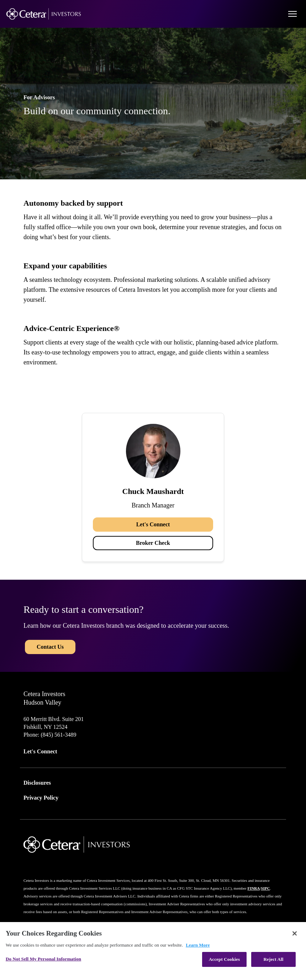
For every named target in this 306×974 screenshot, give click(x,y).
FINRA (253, 888)
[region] (153, 948)
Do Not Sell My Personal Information (43, 959)
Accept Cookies (224, 959)
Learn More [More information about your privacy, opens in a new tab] (198, 945)
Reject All (274, 959)
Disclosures (37, 783)
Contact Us (50, 647)
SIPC (265, 888)
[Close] (294, 933)
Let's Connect (153, 524)
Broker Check (153, 543)
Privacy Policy (40, 798)
